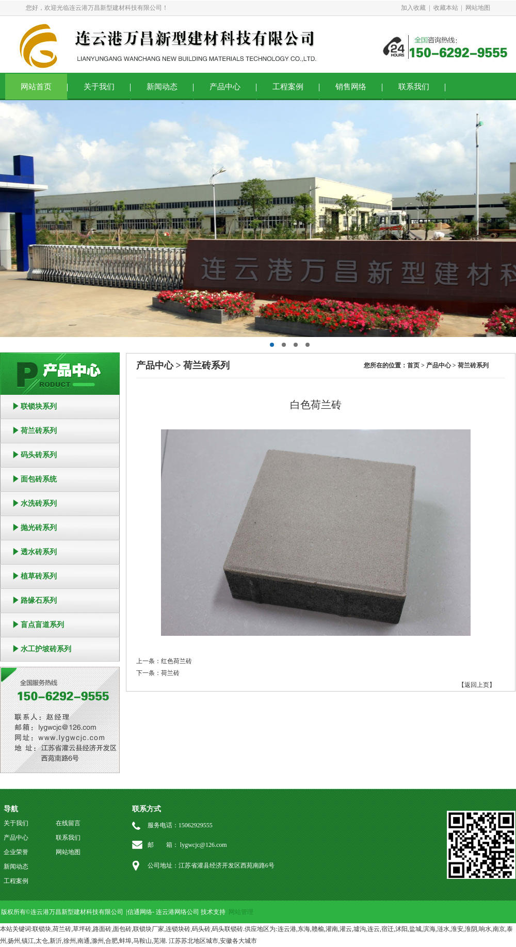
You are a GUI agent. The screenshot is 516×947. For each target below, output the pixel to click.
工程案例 (287, 87)
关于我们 (99, 87)
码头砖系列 (39, 455)
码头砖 (201, 929)
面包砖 (122, 929)
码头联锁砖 (227, 929)
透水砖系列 (39, 552)
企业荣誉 (16, 852)
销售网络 (350, 87)
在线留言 (68, 823)
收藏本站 (445, 7)
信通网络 (139, 912)
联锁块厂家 (148, 929)
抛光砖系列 (39, 528)
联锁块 (42, 929)
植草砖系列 (39, 576)
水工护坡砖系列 (46, 649)
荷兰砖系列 (39, 431)
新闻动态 (162, 87)
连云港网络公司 (177, 912)
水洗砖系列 (39, 503)
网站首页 (36, 87)
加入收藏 (413, 7)
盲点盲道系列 (42, 625)
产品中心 (224, 87)
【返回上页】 (476, 684)
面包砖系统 (39, 479)
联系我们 (413, 87)
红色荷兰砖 (176, 661)
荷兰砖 (170, 673)
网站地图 (477, 7)
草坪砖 (82, 929)
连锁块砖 (178, 929)
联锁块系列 (39, 406)
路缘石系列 (39, 600)
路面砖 (102, 929)
